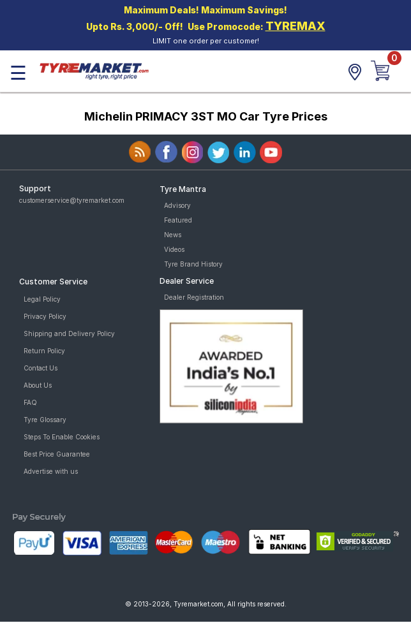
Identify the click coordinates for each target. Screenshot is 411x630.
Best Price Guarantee (57, 454)
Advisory (177, 205)
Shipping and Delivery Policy (69, 333)
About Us (38, 385)
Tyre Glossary (45, 419)
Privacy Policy (45, 316)
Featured (178, 220)
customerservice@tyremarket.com (71, 200)
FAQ (30, 402)
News (172, 234)
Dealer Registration (194, 297)
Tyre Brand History (193, 264)
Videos (174, 249)
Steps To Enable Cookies (62, 437)
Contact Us (40, 368)
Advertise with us (51, 471)
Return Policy (44, 351)
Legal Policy (42, 299)
